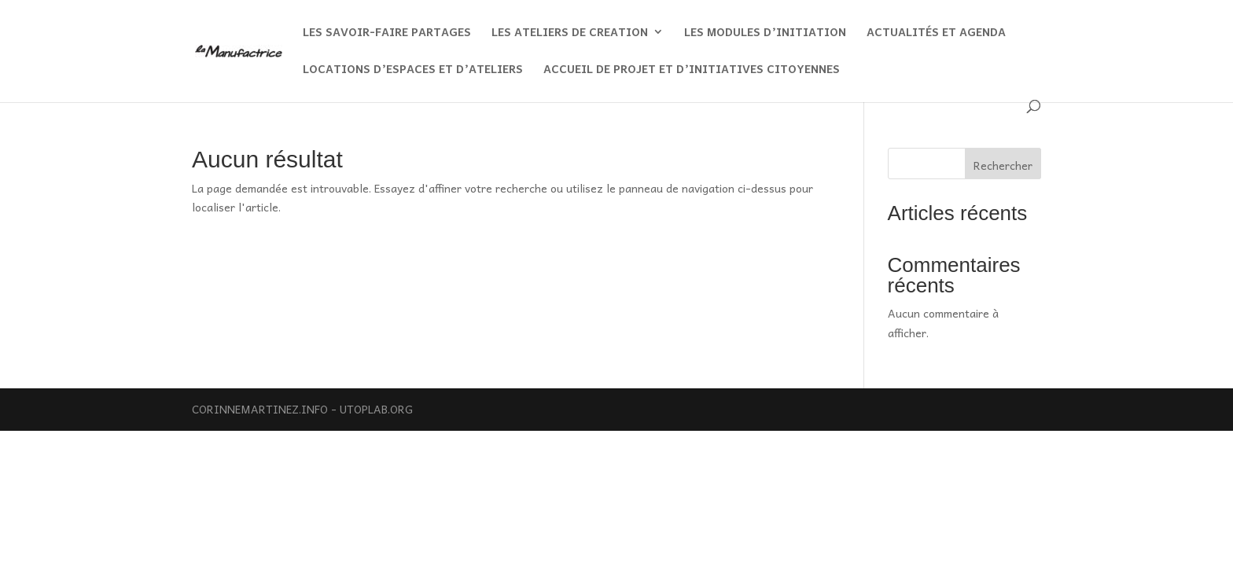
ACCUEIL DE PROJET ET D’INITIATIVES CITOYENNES (691, 70)
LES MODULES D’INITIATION (765, 33)
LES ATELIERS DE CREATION (569, 33)
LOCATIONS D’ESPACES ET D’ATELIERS (413, 70)
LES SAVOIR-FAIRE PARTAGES (387, 33)
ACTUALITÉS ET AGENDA (936, 33)
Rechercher (1003, 165)
